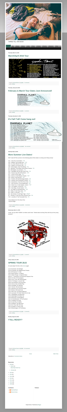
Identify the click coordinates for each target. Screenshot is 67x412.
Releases (51, 46)
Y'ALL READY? (15, 320)
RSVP (28, 194)
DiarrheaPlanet (14, 390)
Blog (8, 48)
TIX (24, 160)
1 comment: (26, 110)
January (13, 370)
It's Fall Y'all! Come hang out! (21, 119)
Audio (28, 46)
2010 (11, 382)
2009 (11, 384)
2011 (11, 380)
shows (24, 266)
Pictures (44, 46)
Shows (17, 46)
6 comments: (27, 82)
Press (33, 46)
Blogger (39, 404)
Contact (38, 46)
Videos (23, 46)
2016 (11, 364)
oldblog (13, 112)
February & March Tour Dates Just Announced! (30, 91)
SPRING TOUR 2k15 (17, 263)
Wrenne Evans (14, 392)
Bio (13, 46)
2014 (11, 374)
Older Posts (55, 353)
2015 (11, 372)
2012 (11, 378)
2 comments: (27, 204)
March (12, 366)
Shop (56, 46)
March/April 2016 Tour (18, 56)
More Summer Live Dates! (20, 155)
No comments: (28, 146)
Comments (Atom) (18, 356)
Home (8, 46)
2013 (11, 376)
